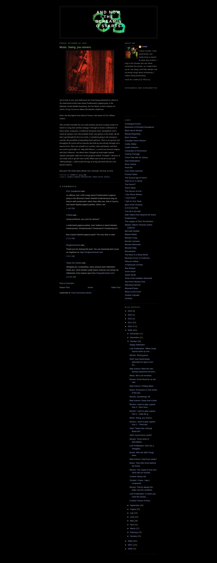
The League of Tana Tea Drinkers (139, 221)
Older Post (115, 287)
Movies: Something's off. (140, 397)
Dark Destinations (132, 161)
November (135, 337)
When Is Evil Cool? (133, 292)
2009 (130, 330)
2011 (130, 322)
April (132, 524)
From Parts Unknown (134, 171)
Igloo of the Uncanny (133, 205)
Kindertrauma (130, 218)
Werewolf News (131, 288)
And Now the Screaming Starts (108, 19)
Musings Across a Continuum (137, 258)
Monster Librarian (132, 241)
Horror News (130, 188)
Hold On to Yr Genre (133, 181)
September (135, 505)
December (135, 334)
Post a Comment (67, 283)
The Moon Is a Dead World (136, 255)
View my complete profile (137, 80)
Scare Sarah (130, 271)
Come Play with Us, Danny (136, 157)
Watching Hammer (133, 285)
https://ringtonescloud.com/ (91, 252)
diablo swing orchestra (79, 177)
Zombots (128, 298)
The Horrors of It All (133, 191)
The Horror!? (130, 184)
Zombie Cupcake (132, 295)
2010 (130, 326)
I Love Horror (130, 198)
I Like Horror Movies (133, 194)
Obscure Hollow (131, 261)
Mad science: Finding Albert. (142, 386)
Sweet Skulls (130, 275)
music (107, 177)
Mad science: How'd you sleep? (143, 459)
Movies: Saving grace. (139, 355)
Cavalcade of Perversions (136, 151)
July (132, 513)
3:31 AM (70, 256)
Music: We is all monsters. (141, 375)
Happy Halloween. (137, 345)
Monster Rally (131, 248)
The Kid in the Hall (133, 211)
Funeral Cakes (131, 174)
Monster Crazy (131, 238)
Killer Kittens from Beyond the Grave (140, 215)
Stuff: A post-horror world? (141, 435)
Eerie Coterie (130, 164)
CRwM (69, 215)
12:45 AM (71, 277)
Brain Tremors (131, 137)
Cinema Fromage (132, 154)
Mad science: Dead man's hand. (143, 400)
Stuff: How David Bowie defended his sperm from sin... (141, 362)
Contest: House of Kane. (140, 500)
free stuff (98, 177)
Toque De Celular (73, 263)
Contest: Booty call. (138, 476)
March (133, 528)
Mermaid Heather (132, 231)
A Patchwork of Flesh (134, 265)
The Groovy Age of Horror (136, 178)
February (134, 532)
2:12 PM (70, 238)
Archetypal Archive (133, 124)
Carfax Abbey (130, 144)
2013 (130, 315)
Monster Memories (133, 244)
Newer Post (65, 287)
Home (90, 287)
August (133, 509)
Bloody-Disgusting (132, 134)
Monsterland (130, 251)
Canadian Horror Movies (135, 140)
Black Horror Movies (133, 130)
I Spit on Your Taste (133, 201)
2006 (130, 549)
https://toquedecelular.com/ (103, 273)
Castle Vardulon (131, 147)
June (132, 517)
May (132, 521)
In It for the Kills (131, 208)
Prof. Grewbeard (73, 191)
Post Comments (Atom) (81, 293)
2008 (130, 541)
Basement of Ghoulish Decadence (139, 127)
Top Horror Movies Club (135, 282)
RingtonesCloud (73, 245)
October (134, 341)
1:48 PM (70, 208)
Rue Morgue (130, 268)
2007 (130, 545)
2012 (130, 319)
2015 (130, 311)
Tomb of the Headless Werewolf (138, 278)
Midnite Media (131, 234)
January (134, 536)
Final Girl (129, 167)
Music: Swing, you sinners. (141, 418)
